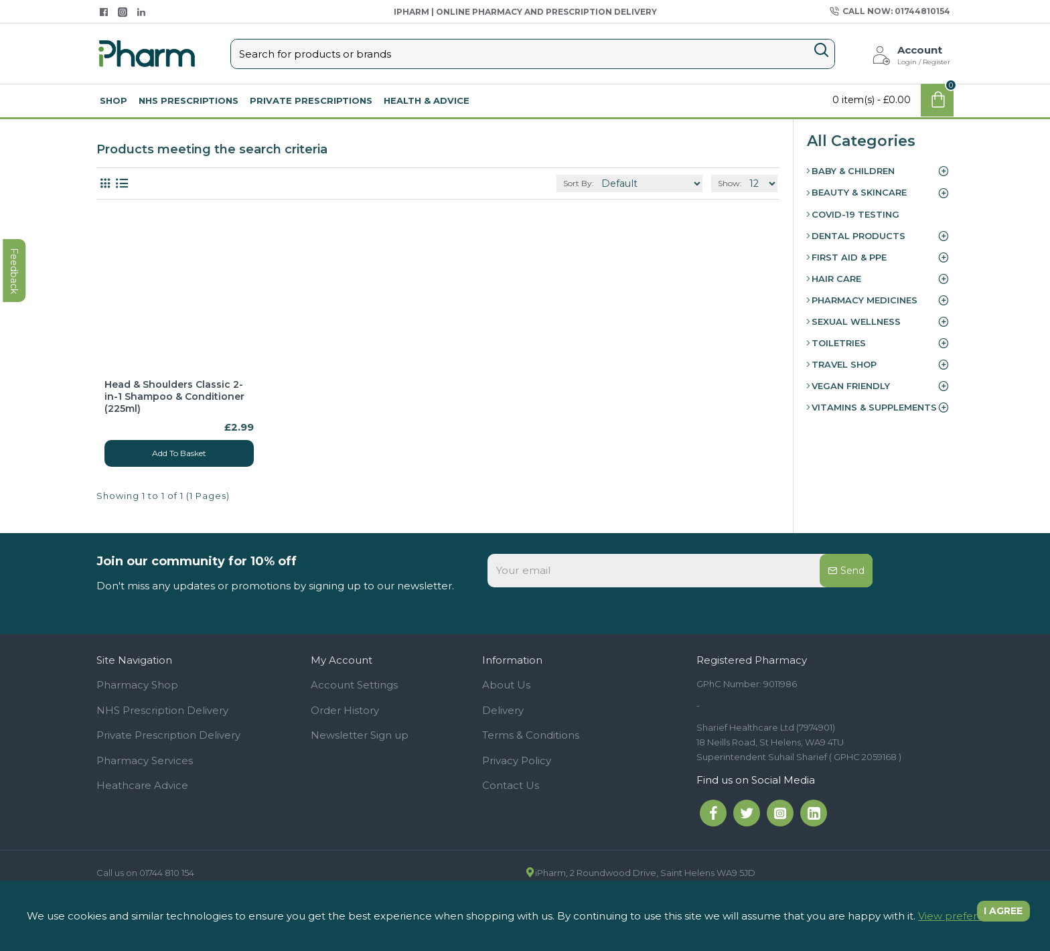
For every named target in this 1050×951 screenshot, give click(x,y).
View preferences (963, 915)
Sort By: (600, 183)
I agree (997, 915)
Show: (733, 183)
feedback (16, 396)
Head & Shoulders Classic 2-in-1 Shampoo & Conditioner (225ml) (174, 396)
